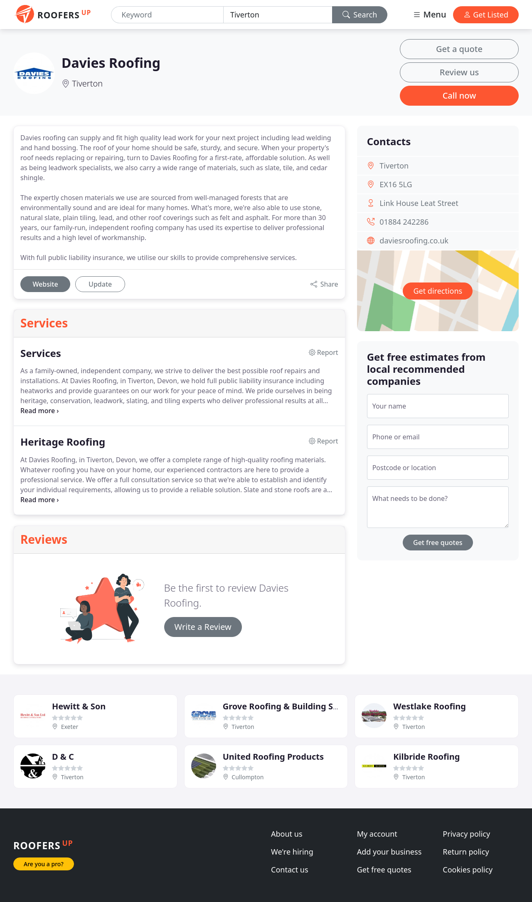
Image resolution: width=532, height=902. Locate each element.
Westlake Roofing (429, 706)
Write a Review (203, 626)
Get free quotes (438, 542)
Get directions (437, 291)
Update (100, 284)
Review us (459, 72)
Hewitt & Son (79, 706)
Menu (429, 14)
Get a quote (459, 49)
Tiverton (87, 83)
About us (287, 834)
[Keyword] (167, 14)
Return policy (466, 852)
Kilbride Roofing (426, 756)
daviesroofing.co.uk (413, 240)
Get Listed (485, 15)
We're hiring (292, 852)
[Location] (277, 14)
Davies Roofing (111, 63)
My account (377, 834)
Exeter (70, 727)
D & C (63, 756)
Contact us (289, 870)
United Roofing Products (273, 756)
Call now (459, 95)
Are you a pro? (44, 864)
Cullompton (248, 777)
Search (359, 15)
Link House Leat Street (418, 203)
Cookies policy (468, 870)
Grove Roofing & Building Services (292, 706)
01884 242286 (404, 222)
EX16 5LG (395, 184)
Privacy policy (466, 834)
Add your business (389, 852)
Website (45, 284)
